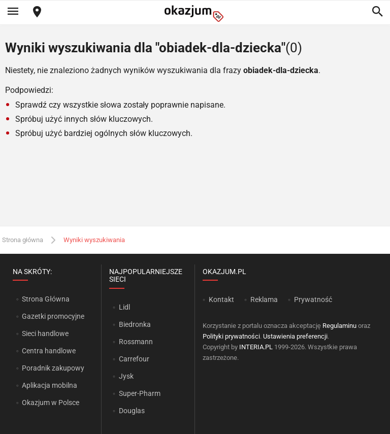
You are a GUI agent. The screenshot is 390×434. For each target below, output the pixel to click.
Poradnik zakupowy (53, 368)
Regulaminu (339, 325)
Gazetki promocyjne (53, 316)
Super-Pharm (139, 393)
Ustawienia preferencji (295, 336)
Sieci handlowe (45, 333)
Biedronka (135, 324)
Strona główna (22, 240)
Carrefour (134, 359)
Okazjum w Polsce (50, 402)
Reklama (264, 299)
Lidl (124, 307)
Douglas (132, 411)
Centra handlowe (49, 351)
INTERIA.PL (256, 347)
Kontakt (221, 299)
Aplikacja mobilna (49, 385)
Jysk (126, 376)
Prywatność (313, 299)
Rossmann (136, 342)
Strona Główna (45, 299)
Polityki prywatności (231, 336)
